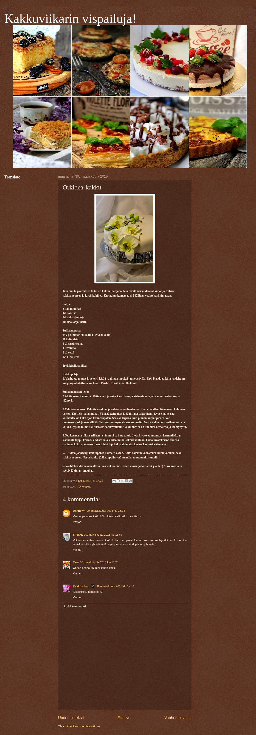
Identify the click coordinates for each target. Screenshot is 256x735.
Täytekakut (84, 486)
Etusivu (124, 718)
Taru (76, 562)
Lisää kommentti (75, 606)
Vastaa (77, 522)
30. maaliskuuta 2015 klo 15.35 (106, 510)
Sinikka (78, 534)
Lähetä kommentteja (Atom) (83, 726)
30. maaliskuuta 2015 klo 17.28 (99, 562)
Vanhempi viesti (177, 718)
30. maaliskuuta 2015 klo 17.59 (115, 586)
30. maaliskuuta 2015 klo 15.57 (103, 534)
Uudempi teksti (71, 718)
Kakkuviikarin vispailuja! (70, 18)
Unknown (79, 510)
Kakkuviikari (81, 586)
